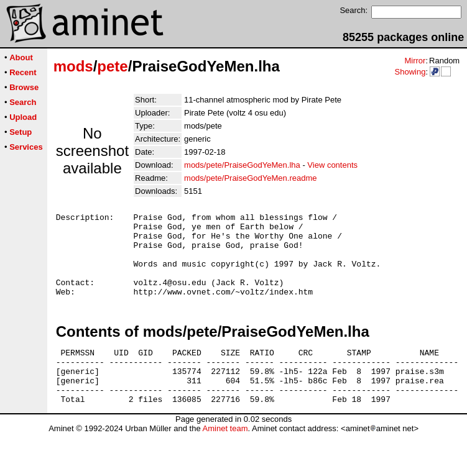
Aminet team (224, 456)
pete (112, 66)
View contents (332, 165)
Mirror (414, 60)
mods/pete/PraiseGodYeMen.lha (242, 165)
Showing (409, 71)
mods (73, 66)
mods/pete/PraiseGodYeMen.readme (250, 178)
